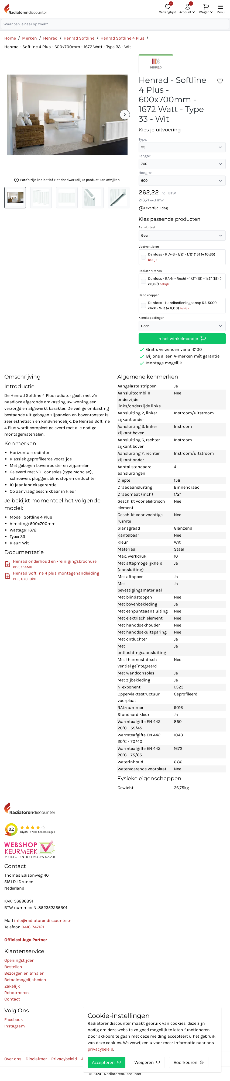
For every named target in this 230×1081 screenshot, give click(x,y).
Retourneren (16, 992)
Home (10, 38)
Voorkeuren (189, 1062)
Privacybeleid (64, 1058)
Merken (29, 38)
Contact (12, 999)
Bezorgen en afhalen (24, 973)
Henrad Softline (79, 38)
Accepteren (106, 1062)
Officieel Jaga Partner (25, 939)
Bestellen (13, 966)
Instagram (14, 1025)
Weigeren (147, 1062)
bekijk (152, 260)
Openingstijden (19, 960)
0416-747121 (33, 926)
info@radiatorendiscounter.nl (43, 920)
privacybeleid (100, 1049)
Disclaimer (36, 1058)
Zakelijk (12, 986)
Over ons (12, 1058)
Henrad (50, 38)
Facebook (13, 1019)
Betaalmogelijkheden (25, 979)
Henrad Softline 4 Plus (122, 38)
